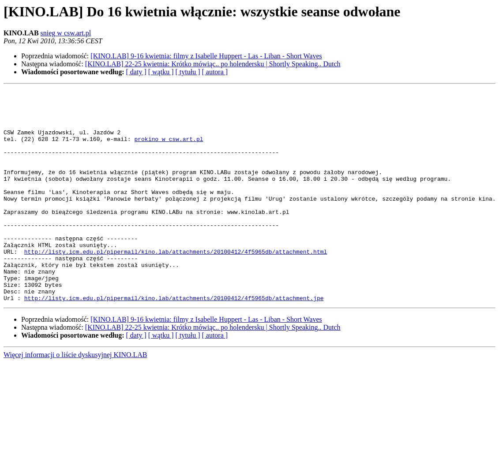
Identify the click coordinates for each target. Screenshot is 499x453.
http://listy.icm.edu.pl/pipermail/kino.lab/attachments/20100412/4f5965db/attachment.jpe (174, 340)
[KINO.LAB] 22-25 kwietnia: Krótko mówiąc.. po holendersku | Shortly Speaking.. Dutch (213, 64)
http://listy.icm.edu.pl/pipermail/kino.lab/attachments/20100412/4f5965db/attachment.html (175, 285)
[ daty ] (136, 72)
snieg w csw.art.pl (66, 33)
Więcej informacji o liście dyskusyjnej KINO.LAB (75, 397)
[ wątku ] (161, 72)
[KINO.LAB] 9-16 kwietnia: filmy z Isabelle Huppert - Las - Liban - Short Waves (206, 56)
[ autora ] (215, 72)
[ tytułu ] (187, 72)
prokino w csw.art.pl (168, 149)
